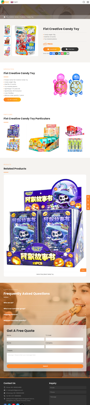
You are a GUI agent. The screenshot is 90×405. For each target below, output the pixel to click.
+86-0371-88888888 (14, 396)
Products (22, 17)
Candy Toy (30, 17)
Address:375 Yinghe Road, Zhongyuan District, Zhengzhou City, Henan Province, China (20, 400)
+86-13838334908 (15, 387)
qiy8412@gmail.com (16, 390)
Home (16, 17)
